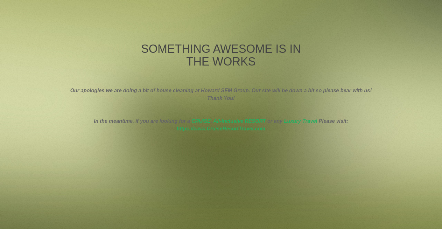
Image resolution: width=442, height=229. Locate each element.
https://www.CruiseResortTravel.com (221, 128)
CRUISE (201, 121)
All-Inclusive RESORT (239, 121)
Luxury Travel (300, 121)
